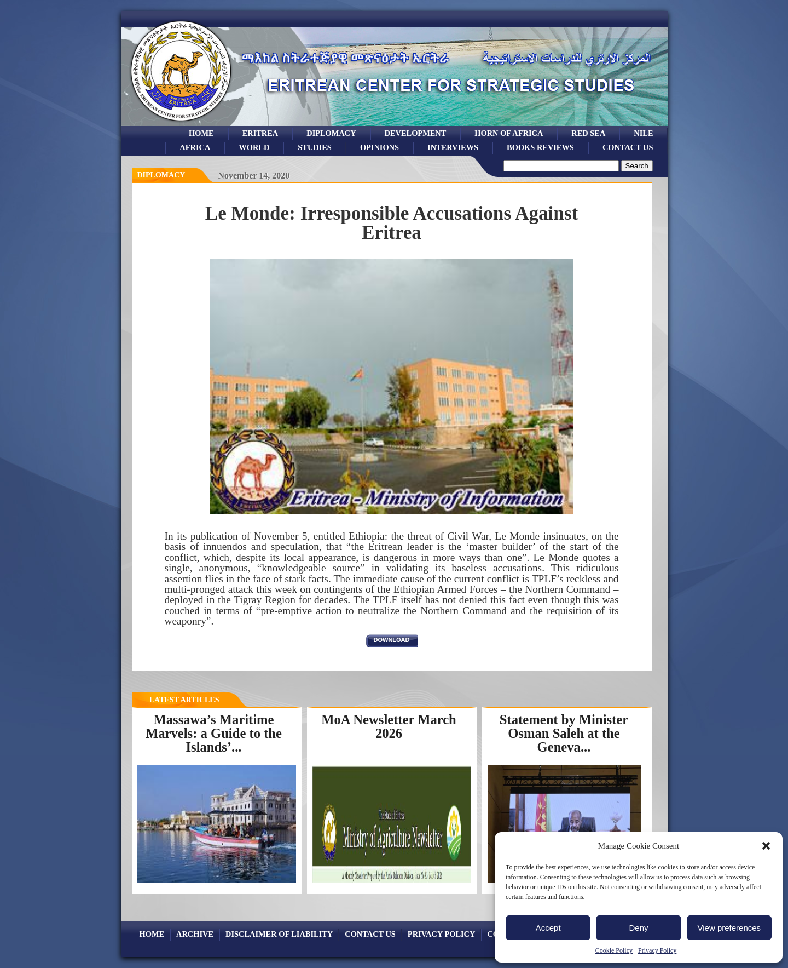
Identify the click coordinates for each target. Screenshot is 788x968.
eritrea (260, 133)
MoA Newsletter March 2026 (388, 726)
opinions (379, 147)
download (392, 640)
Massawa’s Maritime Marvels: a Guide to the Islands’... (214, 733)
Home (201, 133)
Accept (548, 927)
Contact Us (627, 147)
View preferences (729, 927)
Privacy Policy (657, 950)
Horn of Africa (508, 133)
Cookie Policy (614, 950)
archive (194, 934)
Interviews (452, 147)
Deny (638, 927)
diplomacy (161, 175)
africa (194, 147)
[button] (766, 845)
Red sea (588, 133)
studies (315, 147)
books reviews (540, 147)
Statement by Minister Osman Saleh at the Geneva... (564, 733)
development (416, 133)
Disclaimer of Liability (279, 934)
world (254, 147)
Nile (643, 133)
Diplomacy (331, 133)
